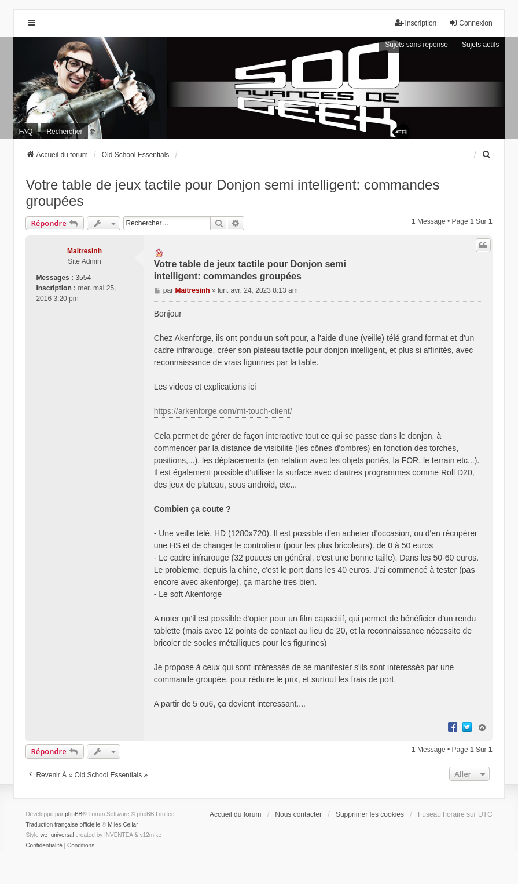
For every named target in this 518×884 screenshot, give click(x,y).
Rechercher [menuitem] (64, 132)
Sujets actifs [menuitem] (480, 45)
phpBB (73, 814)
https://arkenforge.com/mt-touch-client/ (223, 411)
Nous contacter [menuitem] (298, 814)
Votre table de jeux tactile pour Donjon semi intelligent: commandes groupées (232, 193)
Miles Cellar (123, 824)
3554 (83, 278)
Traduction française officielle (62, 824)
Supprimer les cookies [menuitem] (370, 814)
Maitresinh (84, 251)
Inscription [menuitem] (416, 23)
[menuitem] (487, 155)
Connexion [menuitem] (470, 23)
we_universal (57, 835)
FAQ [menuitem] (25, 132)
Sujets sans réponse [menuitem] (416, 45)
